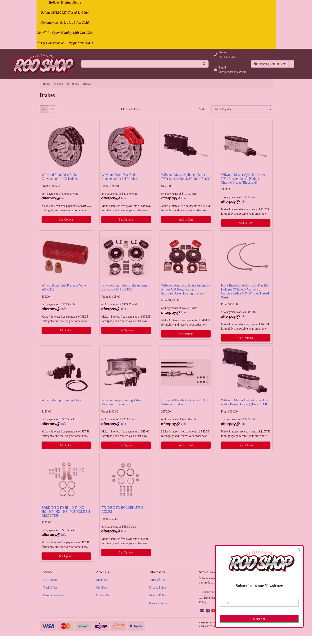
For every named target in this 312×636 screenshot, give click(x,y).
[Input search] (140, 64)
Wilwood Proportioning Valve (61, 400)
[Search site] (204, 64)
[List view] (52, 109)
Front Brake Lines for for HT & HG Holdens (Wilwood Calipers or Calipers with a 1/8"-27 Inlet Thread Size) (245, 291)
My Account (50, 579)
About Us (101, 579)
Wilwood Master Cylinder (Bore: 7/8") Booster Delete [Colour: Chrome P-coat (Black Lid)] (243, 178)
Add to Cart (186, 219)
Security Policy (158, 603)
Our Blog (101, 587)
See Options (66, 219)
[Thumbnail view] (44, 109)
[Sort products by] (241, 109)
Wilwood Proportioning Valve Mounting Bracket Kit (121, 402)
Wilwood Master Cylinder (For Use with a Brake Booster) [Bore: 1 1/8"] (245, 402)
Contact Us (102, 595)
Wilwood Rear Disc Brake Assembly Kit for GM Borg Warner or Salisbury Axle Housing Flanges (185, 289)
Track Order (50, 587)
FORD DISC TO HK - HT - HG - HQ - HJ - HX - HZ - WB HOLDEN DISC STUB (66, 511)
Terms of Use (157, 579)
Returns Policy (158, 595)
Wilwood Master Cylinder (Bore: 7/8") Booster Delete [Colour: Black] (185, 176)
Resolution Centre (53, 595)
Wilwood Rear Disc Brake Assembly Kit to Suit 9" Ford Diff (125, 287)
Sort (201, 109)
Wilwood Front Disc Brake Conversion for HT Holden (119, 176)
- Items (270, 64)
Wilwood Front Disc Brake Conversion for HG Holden (60, 176)
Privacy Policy (157, 587)
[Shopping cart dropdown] (291, 64)
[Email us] (202, 610)
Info (63, 198)
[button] (229, 54)
